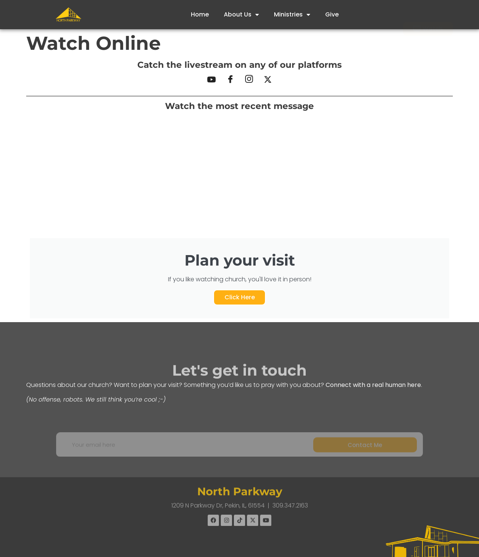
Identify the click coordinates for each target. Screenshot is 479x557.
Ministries (292, 14)
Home (200, 14)
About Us (241, 14)
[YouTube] (211, 79)
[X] (267, 79)
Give (332, 14)
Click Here (240, 297)
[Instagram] (248, 79)
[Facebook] (230, 79)
